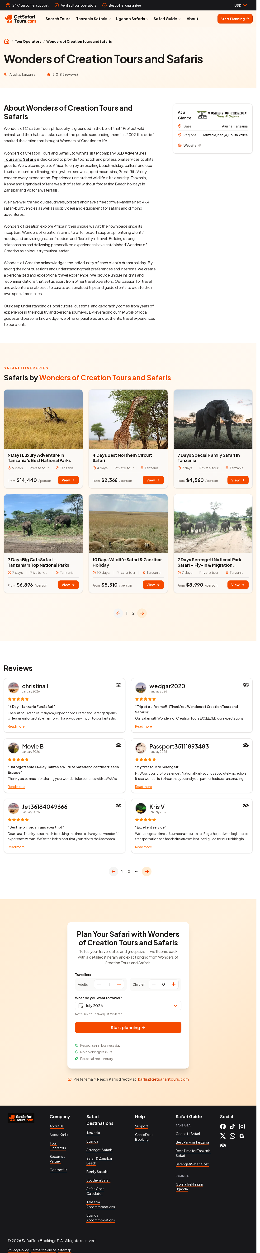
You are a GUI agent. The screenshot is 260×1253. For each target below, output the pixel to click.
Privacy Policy (18, 1250)
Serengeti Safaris (99, 1150)
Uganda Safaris (132, 18)
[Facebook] (223, 1126)
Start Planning (235, 19)
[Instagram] (242, 1126)
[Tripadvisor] (223, 1145)
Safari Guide (167, 18)
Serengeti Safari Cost (192, 1164)
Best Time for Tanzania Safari (193, 1153)
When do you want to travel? (98, 998)
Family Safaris (97, 1171)
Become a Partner (57, 1158)
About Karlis (59, 1134)
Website (189, 145)
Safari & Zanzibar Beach (99, 1160)
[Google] (242, 1136)
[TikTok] (232, 1126)
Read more (16, 726)
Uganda (92, 1141)
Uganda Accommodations (100, 1217)
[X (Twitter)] (223, 1136)
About (193, 18)
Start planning (128, 1027)
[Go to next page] (142, 613)
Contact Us (58, 1170)
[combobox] (241, 5)
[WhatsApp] (232, 1136)
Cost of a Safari (188, 1133)
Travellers (83, 974)
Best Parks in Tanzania (192, 1142)
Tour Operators (28, 41)
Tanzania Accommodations (100, 1204)
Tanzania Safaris (93, 18)
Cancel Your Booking (144, 1136)
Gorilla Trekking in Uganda (189, 1186)
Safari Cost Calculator (95, 1191)
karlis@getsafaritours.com (163, 1079)
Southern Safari (98, 1180)
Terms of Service (43, 1250)
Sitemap (64, 1250)
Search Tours (58, 18)
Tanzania (93, 1133)
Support (141, 1126)
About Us (57, 1126)
